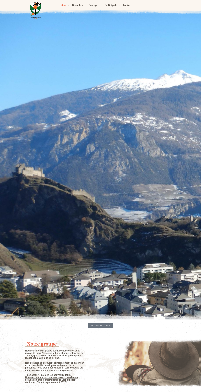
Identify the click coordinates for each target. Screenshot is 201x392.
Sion (65, 5)
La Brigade (112, 5)
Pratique (95, 5)
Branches (78, 5)
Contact (127, 5)
